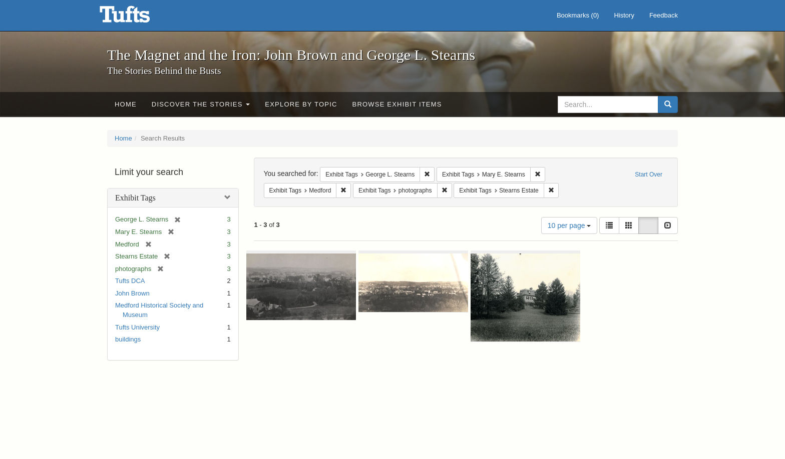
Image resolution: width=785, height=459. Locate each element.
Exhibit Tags (135, 198)
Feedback (663, 15)
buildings (128, 339)
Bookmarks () (578, 15)
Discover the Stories (201, 104)
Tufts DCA (130, 280)
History (624, 15)
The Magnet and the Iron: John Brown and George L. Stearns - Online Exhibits (137, 17)
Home (126, 104)
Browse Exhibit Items (397, 104)
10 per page (569, 226)
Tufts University (137, 327)
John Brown (132, 293)
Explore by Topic (301, 104)
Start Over (648, 174)
